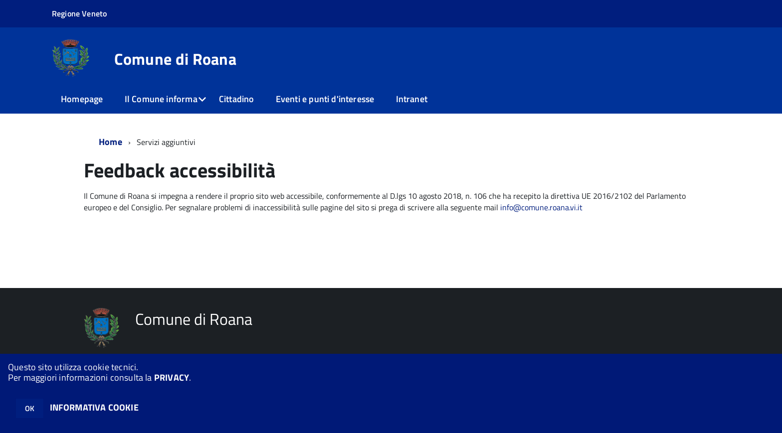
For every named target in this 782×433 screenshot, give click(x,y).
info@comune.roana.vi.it (541, 207)
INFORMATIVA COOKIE (94, 407)
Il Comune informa (161, 99)
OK (29, 408)
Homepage (82, 99)
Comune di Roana (175, 59)
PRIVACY (171, 377)
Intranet (411, 99)
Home (110, 141)
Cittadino (236, 99)
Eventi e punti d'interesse (325, 99)
